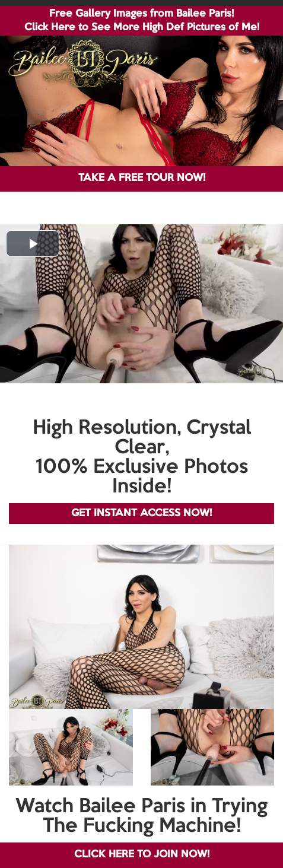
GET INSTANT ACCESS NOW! (141, 513)
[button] (32, 243)
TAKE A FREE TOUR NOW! (141, 178)
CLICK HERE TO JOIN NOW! (141, 854)
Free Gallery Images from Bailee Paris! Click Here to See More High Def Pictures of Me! (141, 20)
